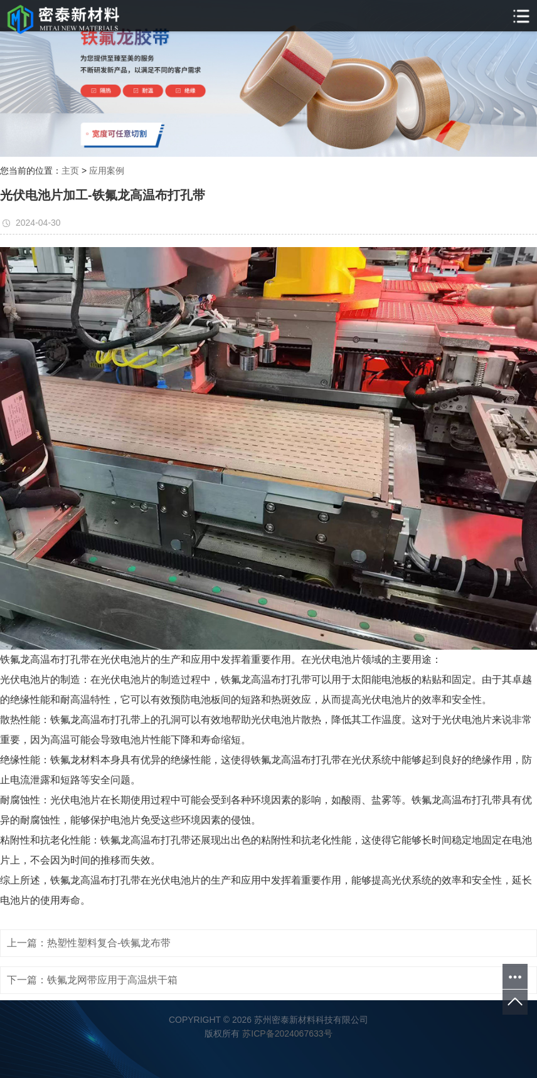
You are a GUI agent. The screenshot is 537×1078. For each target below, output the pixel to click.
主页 (70, 171)
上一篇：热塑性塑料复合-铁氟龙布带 (89, 943)
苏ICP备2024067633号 (287, 1033)
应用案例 (106, 171)
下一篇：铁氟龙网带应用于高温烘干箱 (92, 980)
